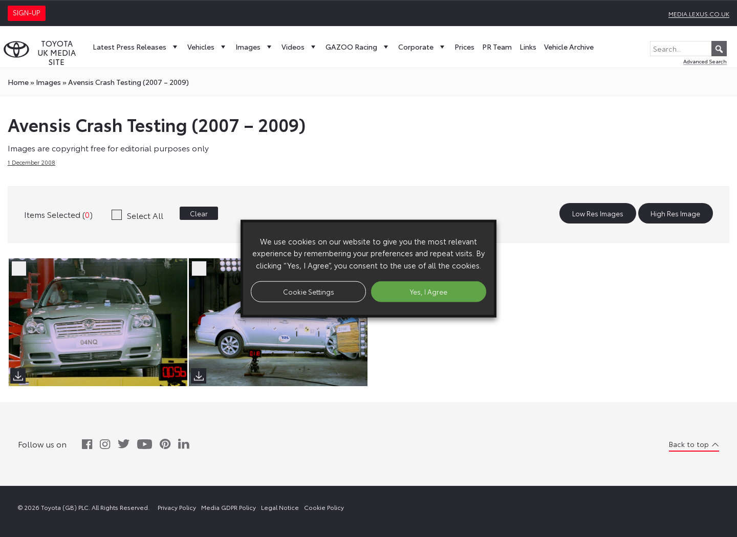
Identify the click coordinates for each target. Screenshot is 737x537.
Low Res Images (597, 213)
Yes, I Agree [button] (428, 291)
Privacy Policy (177, 507)
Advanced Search (705, 61)
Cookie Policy (324, 507)
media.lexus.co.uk (698, 13)
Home (18, 82)
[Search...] (688, 48)
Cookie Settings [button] (308, 291)
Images (254, 46)
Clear (199, 213)
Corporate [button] (422, 46)
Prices (464, 46)
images (48, 82)
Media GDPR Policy (228, 507)
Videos (299, 46)
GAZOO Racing (358, 46)
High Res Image (675, 213)
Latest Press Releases (136, 46)
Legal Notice (280, 507)
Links (527, 46)
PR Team (497, 46)
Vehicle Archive (569, 46)
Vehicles (207, 46)
